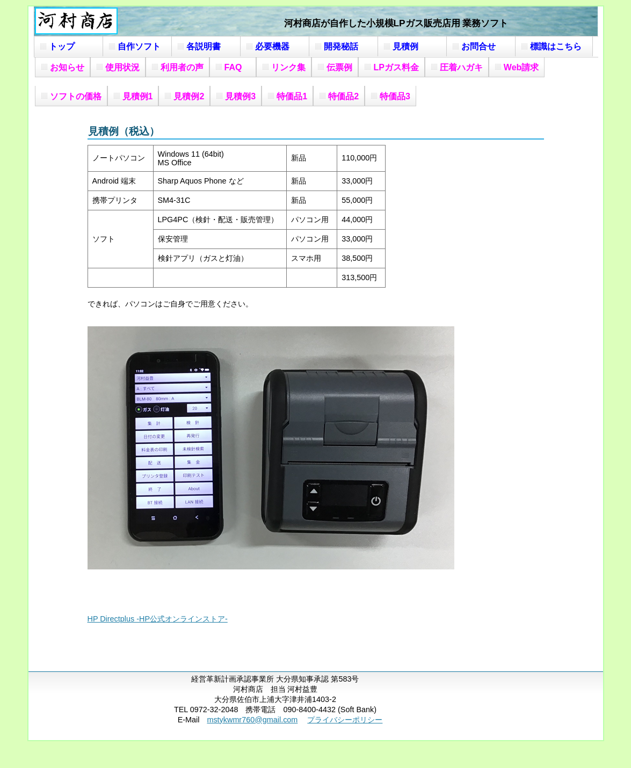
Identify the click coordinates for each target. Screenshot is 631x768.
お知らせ (67, 67)
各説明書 (207, 46)
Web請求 (521, 67)
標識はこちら (556, 46)
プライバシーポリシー (344, 719)
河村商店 (76, 21)
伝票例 (339, 67)
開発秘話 (345, 46)
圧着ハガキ (461, 67)
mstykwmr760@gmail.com (252, 719)
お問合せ (482, 46)
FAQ (237, 67)
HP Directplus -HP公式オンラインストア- (158, 619)
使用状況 (122, 67)
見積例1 (137, 96)
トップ (70, 46)
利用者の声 (182, 67)
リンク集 (288, 67)
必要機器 (276, 46)
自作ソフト (139, 46)
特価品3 (395, 96)
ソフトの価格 (75, 96)
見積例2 (188, 96)
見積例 (414, 46)
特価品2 (343, 96)
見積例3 (240, 96)
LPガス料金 (395, 67)
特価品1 (292, 96)
